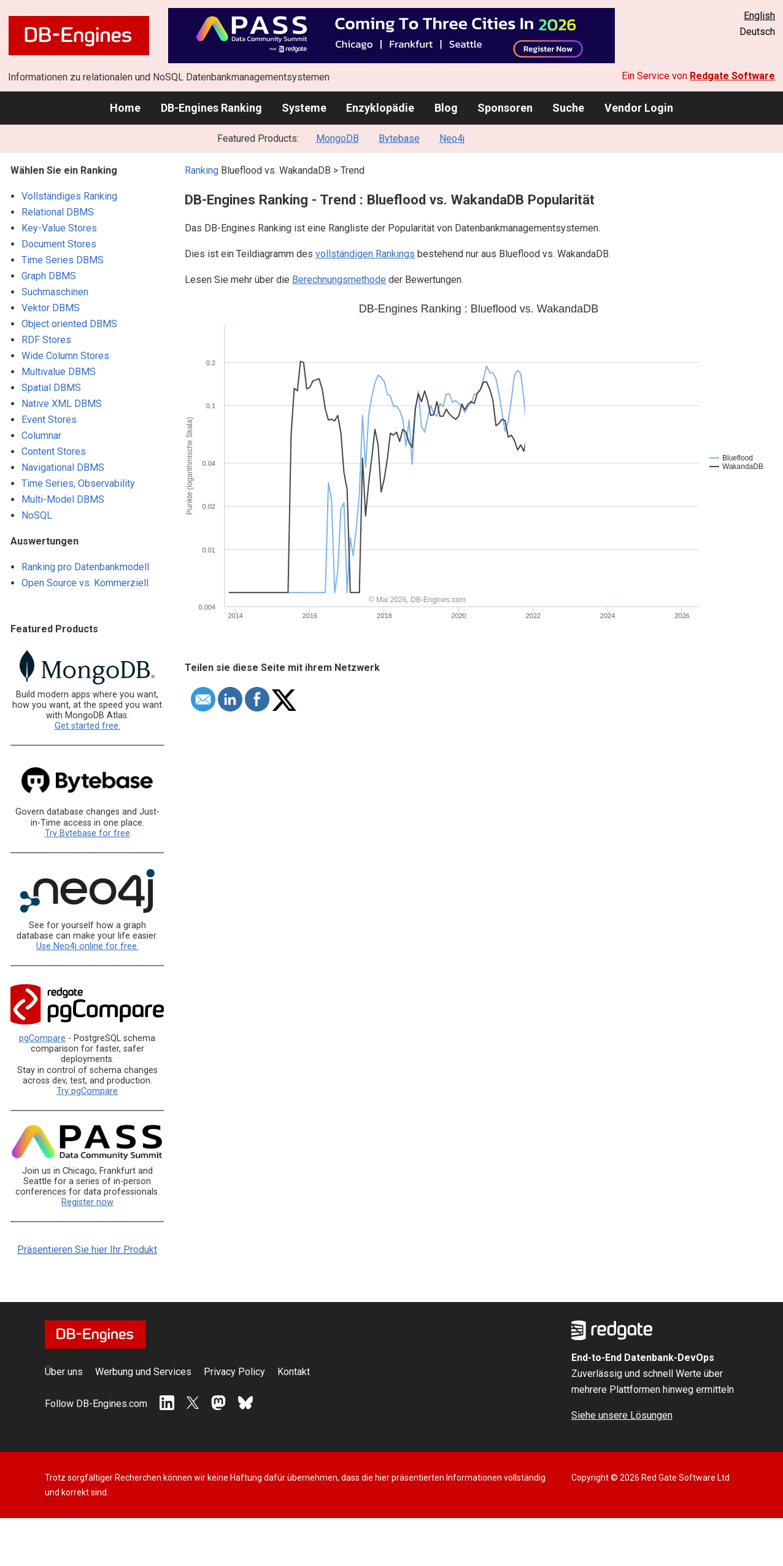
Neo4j (452, 138)
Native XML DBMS (61, 403)
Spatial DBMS (51, 387)
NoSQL (36, 515)
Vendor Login (638, 107)
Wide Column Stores (65, 356)
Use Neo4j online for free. (87, 946)
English (759, 15)
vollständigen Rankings (365, 254)
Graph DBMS (48, 276)
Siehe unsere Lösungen (622, 1415)
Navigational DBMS (62, 467)
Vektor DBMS (50, 308)
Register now (87, 1202)
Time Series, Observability (78, 483)
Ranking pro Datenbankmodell (85, 567)
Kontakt (293, 1372)
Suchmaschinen (54, 292)
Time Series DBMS (62, 260)
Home (125, 107)
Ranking (201, 170)
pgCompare (42, 1038)
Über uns (64, 1372)
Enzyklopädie (380, 107)
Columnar (41, 435)
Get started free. (87, 726)
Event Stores (49, 419)
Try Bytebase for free (87, 833)
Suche (568, 107)
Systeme (304, 107)
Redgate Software (732, 76)
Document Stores (58, 244)
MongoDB (337, 138)
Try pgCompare (87, 1091)
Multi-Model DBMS (62, 499)
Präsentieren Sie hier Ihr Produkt (87, 1249)
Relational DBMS (57, 212)
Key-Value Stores (59, 228)
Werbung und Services (143, 1372)
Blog (446, 107)
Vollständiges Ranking (69, 196)
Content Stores (53, 451)
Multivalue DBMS (58, 372)
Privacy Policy (234, 1372)
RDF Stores (46, 340)
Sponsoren (505, 107)
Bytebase (399, 138)
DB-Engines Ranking (211, 107)
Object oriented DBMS (69, 324)
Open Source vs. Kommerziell (84, 583)
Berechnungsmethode (339, 279)
